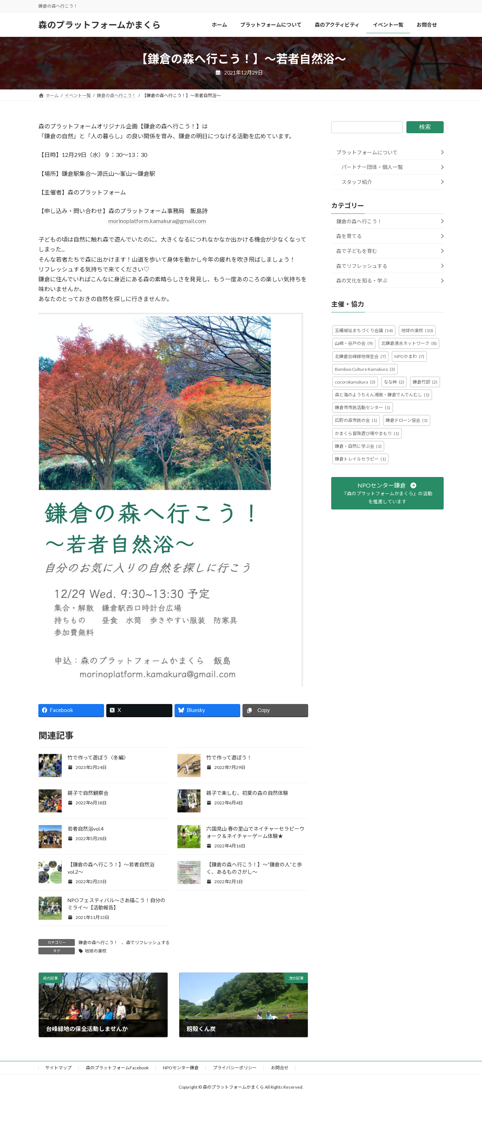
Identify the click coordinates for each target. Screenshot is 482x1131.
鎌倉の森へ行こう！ (98, 942)
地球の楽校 (96, 951)
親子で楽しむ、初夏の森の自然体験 (247, 793)
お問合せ (279, 1067)
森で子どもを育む (356, 251)
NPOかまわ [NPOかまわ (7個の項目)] (409, 356)
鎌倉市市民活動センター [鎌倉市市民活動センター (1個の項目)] (362, 407)
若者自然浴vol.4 (86, 829)
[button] (387, 493)
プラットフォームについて (367, 152)
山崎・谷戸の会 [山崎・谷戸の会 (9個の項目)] (354, 343)
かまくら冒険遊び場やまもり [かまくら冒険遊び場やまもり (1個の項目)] (367, 433)
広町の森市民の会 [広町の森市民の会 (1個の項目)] (356, 420)
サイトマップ (58, 1067)
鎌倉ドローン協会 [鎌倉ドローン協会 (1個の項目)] (407, 420)
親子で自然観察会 (88, 793)
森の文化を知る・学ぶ (361, 280)
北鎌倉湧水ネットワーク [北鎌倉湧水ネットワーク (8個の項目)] (409, 343)
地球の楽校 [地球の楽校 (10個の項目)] (417, 330)
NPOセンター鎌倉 (181, 1067)
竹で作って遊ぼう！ (229, 757)
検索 (425, 127)
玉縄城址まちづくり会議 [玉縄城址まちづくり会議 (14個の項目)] (364, 330)
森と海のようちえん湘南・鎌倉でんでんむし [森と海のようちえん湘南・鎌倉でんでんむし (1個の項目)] (382, 395)
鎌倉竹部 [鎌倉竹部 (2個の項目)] (425, 382)
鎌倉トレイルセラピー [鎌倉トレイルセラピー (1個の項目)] (360, 459)
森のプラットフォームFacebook (117, 1067)
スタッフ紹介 (356, 182)
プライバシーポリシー (235, 1067)
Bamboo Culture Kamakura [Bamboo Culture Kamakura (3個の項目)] (365, 369)
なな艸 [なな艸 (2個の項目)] (394, 382)
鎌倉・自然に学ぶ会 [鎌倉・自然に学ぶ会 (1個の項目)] (358, 446)
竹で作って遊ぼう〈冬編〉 (98, 757)
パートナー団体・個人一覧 (372, 167)
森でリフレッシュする (148, 942)
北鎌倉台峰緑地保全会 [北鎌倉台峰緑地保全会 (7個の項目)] (360, 356)
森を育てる (349, 236)
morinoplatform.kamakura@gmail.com (157, 220)
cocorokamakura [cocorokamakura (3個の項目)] (355, 382)
